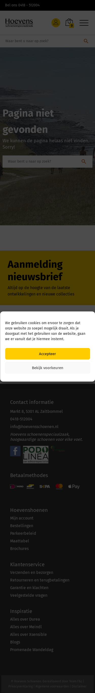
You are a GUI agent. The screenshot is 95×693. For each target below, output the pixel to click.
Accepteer (47, 354)
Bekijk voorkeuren (47, 368)
